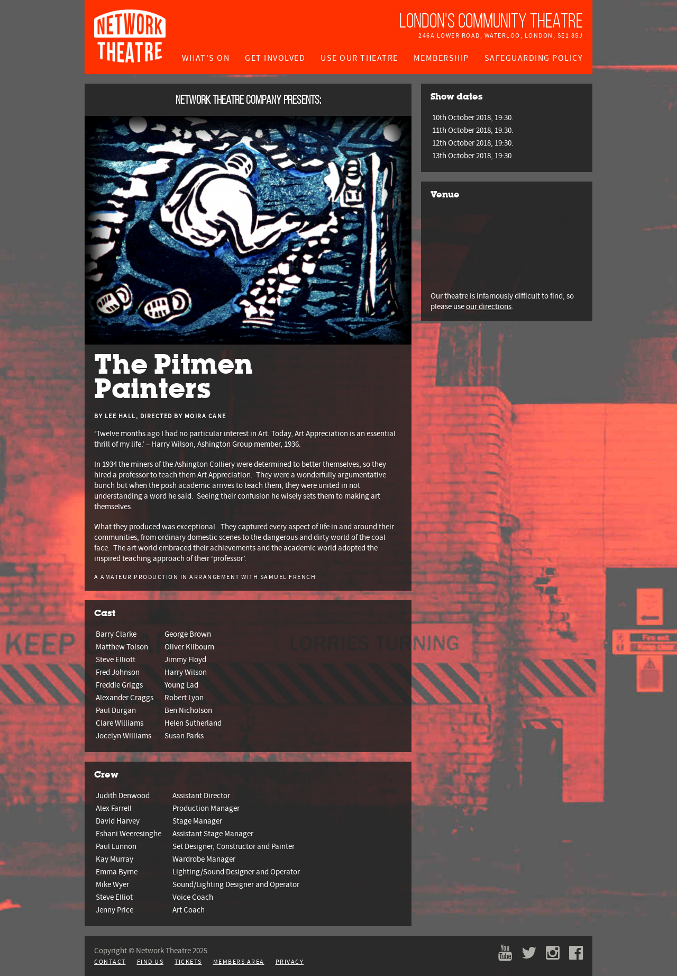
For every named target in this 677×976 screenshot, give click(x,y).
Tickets (188, 962)
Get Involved (275, 58)
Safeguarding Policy (533, 58)
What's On (206, 58)
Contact (110, 962)
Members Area (238, 962)
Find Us (150, 962)
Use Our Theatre (359, 58)
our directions (488, 306)
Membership (441, 58)
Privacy (290, 962)
